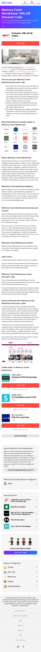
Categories (32, 3)
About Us (20, 625)
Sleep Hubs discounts (20, 389)
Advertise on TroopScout (20, 616)
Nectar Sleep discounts (20, 429)
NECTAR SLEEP (18, 415)
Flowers (22, 581)
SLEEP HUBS (17, 375)
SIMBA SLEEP (17, 395)
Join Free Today (20, 553)
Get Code (21, 43)
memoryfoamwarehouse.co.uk (20, 470)
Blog (20, 620)
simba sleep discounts (20, 409)
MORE (38, 3)
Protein (22, 567)
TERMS (14, 38)
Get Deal (20, 405)
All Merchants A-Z (20, 611)
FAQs (20, 635)
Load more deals (20, 436)
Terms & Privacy (20, 640)
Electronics (22, 576)
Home (22, 483)
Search (25, 3)
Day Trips (22, 572)
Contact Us (20, 630)
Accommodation (22, 586)
